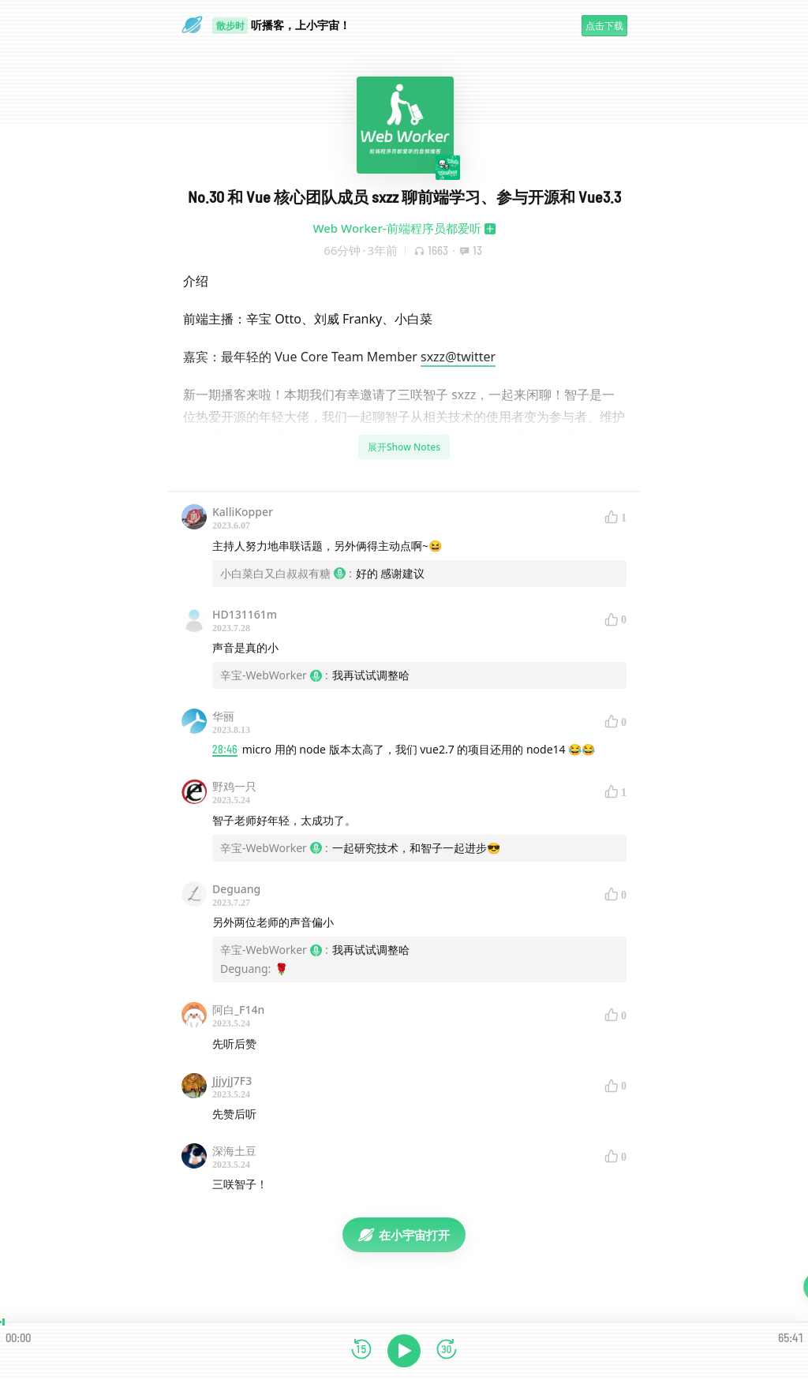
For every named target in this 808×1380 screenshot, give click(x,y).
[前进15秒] (446, 1350)
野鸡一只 (234, 786)
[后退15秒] (361, 1350)
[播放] (404, 1350)
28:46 (225, 749)
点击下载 (604, 25)
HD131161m (244, 614)
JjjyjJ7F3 (232, 1080)
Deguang (236, 888)
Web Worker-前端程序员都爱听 (396, 228)
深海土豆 (234, 1150)
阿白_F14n (238, 1009)
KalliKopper (242, 511)
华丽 (223, 716)
